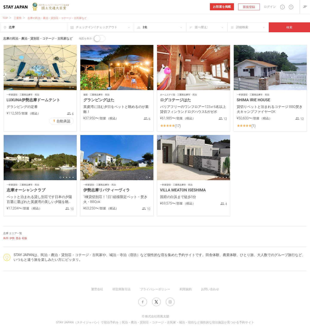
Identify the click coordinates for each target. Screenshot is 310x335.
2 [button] (216, 87)
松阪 (24, 238)
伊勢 (12, 238)
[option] (40, 67)
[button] (282, 7)
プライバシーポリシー (155, 289)
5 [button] (149, 87)
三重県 (17, 18)
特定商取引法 (122, 289)
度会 (18, 238)
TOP (5, 18)
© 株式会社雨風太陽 (155, 316)
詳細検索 (242, 27)
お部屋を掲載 (222, 6)
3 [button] (143, 87)
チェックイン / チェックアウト (97, 27)
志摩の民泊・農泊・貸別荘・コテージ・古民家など (57, 18)
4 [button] (146, 87)
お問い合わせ (210, 289)
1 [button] (70, 87)
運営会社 (97, 289)
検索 (289, 27)
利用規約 (186, 289)
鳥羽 (5, 238)
